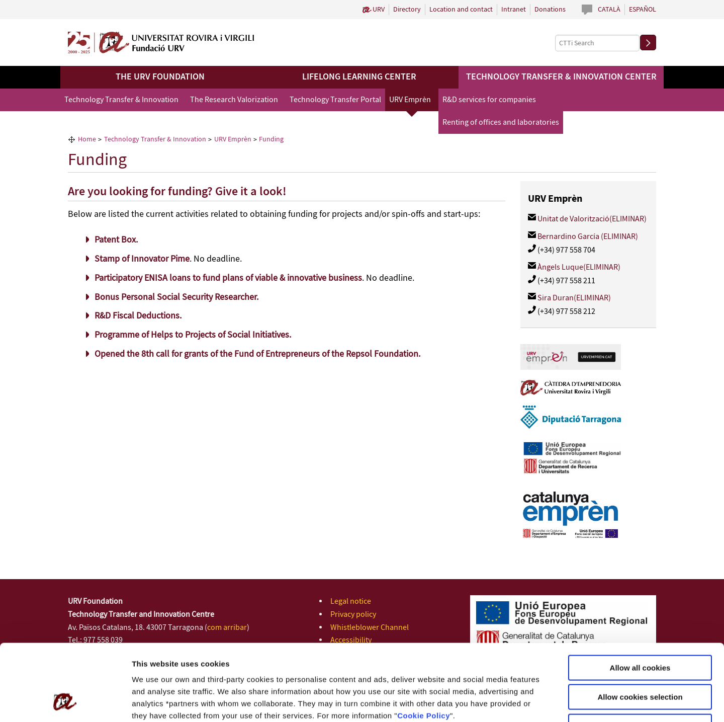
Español (642, 9)
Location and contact (461, 9)
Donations (550, 9)
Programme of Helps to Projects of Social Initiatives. (193, 335)
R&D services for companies (489, 100)
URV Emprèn (410, 100)
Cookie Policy (423, 647)
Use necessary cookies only (640, 658)
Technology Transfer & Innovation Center (561, 77)
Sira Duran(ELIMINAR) (574, 298)
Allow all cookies (640, 599)
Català (609, 9)
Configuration (529, 702)
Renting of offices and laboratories (500, 122)
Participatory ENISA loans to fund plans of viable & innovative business (228, 278)
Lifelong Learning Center (359, 77)
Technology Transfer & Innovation (121, 100)
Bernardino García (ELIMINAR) (587, 236)
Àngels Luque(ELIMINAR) (578, 267)
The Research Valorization (234, 100)
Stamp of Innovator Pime (142, 259)
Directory (407, 9)
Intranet (513, 9)
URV (379, 9)
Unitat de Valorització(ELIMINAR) (592, 219)
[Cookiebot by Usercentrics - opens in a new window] (65, 702)
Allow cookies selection (639, 628)
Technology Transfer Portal (335, 100)
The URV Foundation (160, 77)
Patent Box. (116, 240)
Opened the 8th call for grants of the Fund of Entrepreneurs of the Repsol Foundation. (257, 354)
